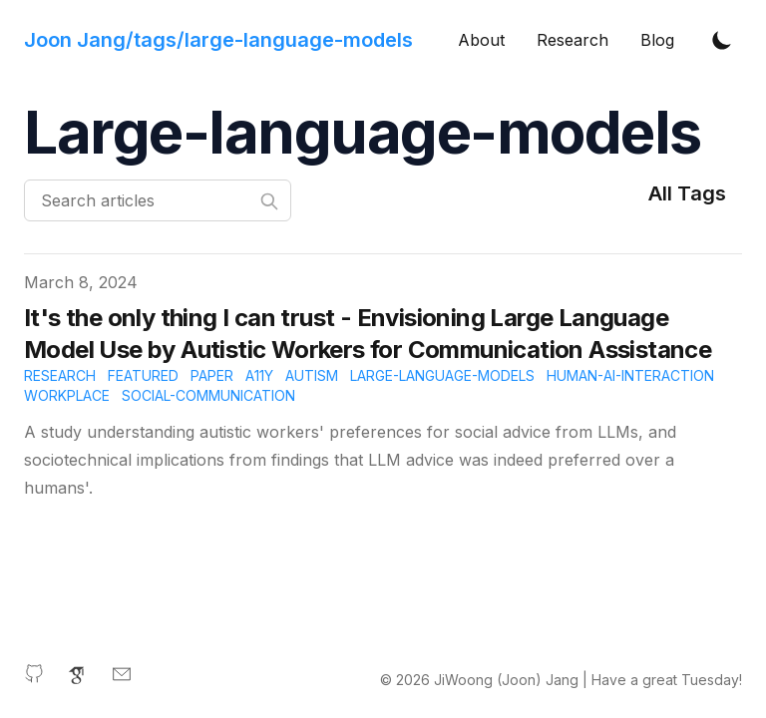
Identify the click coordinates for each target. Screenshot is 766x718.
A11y (259, 375)
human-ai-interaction (630, 375)
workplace (67, 395)
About (481, 40)
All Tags (687, 193)
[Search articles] (157, 200)
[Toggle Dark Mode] (722, 40)
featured (143, 375)
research (60, 375)
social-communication (208, 395)
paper (212, 375)
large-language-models (442, 375)
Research (572, 40)
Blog (657, 40)
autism (311, 375)
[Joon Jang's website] (218, 40)
